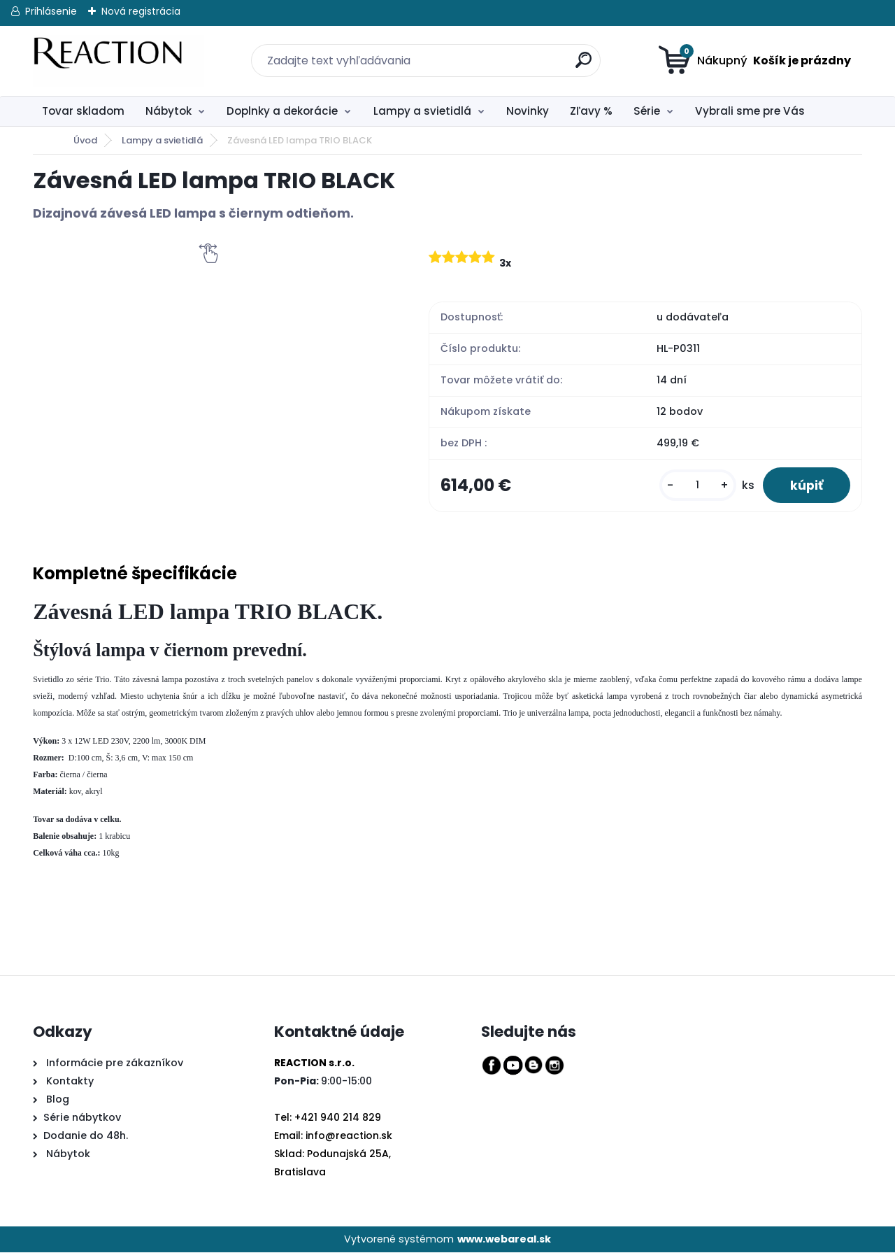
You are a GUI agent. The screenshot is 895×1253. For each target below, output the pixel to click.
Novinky (527, 111)
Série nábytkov (82, 1117)
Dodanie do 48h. (85, 1135)
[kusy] (696, 485)
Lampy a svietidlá (422, 111)
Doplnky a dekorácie (282, 111)
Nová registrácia (140, 11)
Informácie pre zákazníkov (113, 1063)
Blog (56, 1100)
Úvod (85, 140)
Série (646, 111)
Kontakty (69, 1082)
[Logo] (118, 61)
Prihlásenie (51, 11)
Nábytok (168, 111)
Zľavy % (591, 111)
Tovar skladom (83, 111)
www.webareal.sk (504, 1239)
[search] (575, 52)
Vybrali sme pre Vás (750, 111)
